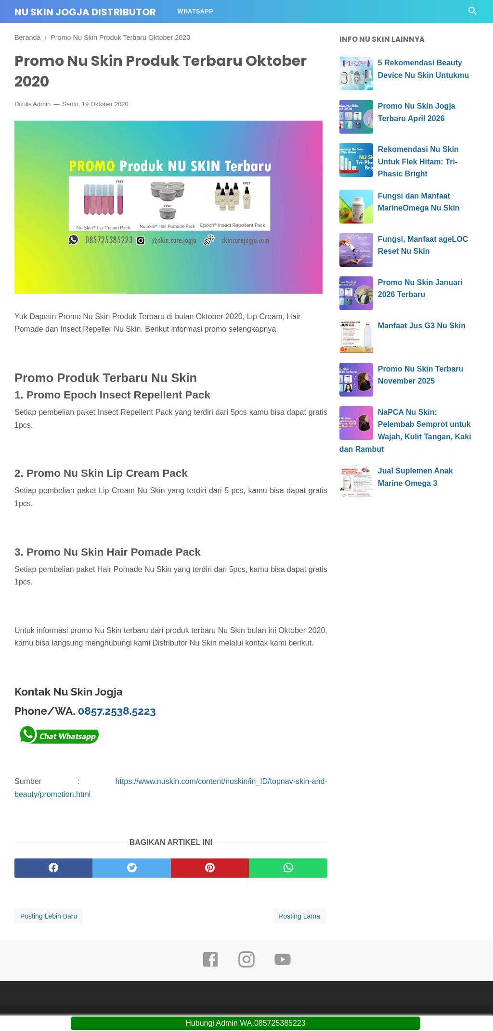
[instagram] (246, 966)
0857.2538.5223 (117, 711)
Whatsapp (195, 11)
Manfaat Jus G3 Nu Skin (422, 326)
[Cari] (473, 14)
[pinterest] (210, 868)
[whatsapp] (288, 868)
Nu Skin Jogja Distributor (85, 12)
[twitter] (131, 868)
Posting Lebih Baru (48, 916)
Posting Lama (299, 916)
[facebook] (53, 868)
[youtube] (282, 966)
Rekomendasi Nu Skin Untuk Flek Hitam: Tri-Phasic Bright (418, 161)
